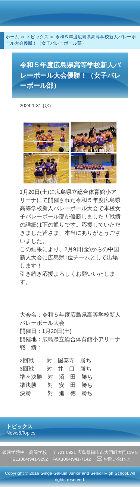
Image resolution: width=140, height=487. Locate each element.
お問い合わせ (113, 459)
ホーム (12, 36)
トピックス (37, 36)
